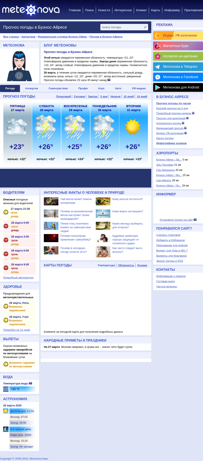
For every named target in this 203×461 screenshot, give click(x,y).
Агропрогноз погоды (168, 123)
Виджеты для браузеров (171, 255)
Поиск (89, 10)
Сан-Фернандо (165, 170)
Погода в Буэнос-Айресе (106, 36)
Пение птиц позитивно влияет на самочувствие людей (75, 227)
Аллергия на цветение (180, 56)
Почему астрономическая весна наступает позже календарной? (76, 215)
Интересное (123, 10)
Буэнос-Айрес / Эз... (168, 185)
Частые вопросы (166, 286)
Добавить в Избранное (170, 240)
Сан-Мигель (163, 180)
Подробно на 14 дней (16, 329)
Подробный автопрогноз (18, 277)
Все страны (11, 36)
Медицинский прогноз (169, 128)
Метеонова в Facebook (180, 77)
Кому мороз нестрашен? (127, 211)
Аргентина (28, 36)
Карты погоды (164, 138)
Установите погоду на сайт (176, 219)
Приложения (193, 10)
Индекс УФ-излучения (180, 35)
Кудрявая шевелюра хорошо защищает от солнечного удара (125, 239)
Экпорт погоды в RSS (169, 260)
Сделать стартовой (168, 235)
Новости (104, 10)
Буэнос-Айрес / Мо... (169, 175)
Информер (172, 10)
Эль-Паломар (164, 164)
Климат (141, 10)
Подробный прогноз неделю (173, 113)
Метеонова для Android (181, 87)
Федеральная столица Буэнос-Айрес (62, 36)
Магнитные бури (175, 46)
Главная (75, 10)
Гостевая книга (165, 281)
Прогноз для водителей (171, 118)
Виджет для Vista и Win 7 (172, 250)
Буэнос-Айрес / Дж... (169, 159)
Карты (155, 10)
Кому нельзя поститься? (127, 199)
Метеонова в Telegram (180, 66)
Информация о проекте (171, 276)
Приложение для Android (172, 245)
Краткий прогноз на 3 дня (172, 108)
